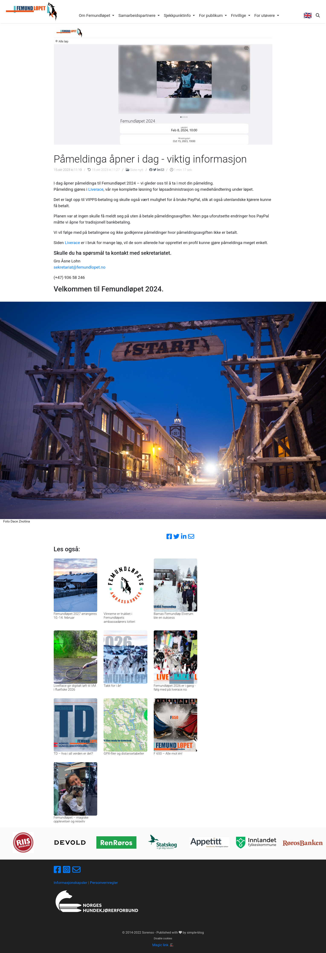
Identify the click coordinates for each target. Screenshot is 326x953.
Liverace (95, 189)
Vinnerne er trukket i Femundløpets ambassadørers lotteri (119, 618)
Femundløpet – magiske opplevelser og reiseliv (71, 819)
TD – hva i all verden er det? (73, 753)
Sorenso (148, 932)
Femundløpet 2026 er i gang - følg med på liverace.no (175, 687)
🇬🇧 (308, 15)
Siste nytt (135, 170)
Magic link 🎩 (163, 945)
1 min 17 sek (181, 170)
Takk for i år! (112, 686)
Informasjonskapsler (70, 882)
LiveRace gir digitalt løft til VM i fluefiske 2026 (75, 687)
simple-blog (195, 932)
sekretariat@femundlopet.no (80, 267)
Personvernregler (104, 882)
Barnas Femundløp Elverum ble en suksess (173, 616)
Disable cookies (163, 938)
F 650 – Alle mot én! (168, 753)
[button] (96, 16)
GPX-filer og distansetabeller (124, 753)
